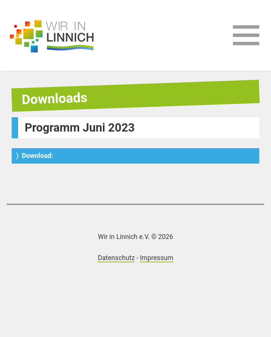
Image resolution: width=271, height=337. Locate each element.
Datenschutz (116, 258)
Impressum (156, 258)
